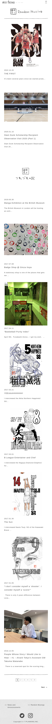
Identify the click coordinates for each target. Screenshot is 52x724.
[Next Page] (44, 687)
